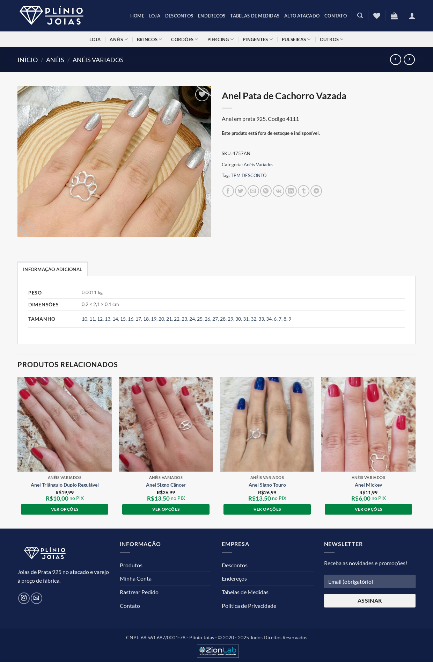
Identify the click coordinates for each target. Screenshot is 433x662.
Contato (335, 16)
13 (107, 319)
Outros (332, 39)
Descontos (179, 16)
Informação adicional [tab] (52, 269)
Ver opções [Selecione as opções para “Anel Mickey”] (368, 509)
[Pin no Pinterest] (266, 191)
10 (84, 319)
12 (100, 319)
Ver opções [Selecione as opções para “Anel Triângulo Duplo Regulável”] (64, 509)
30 (238, 319)
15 (123, 319)
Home (137, 16)
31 (246, 319)
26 (207, 319)
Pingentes (258, 39)
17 (138, 319)
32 (253, 319)
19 (153, 319)
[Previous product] (409, 59)
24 (192, 319)
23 (184, 319)
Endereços (211, 16)
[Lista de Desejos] (376, 15)
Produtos (131, 565)
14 (115, 319)
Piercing (220, 39)
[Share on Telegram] (316, 191)
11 (92, 319)
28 (223, 319)
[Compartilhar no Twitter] (241, 191)
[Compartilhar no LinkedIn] (291, 191)
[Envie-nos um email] (36, 598)
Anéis (119, 39)
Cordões (184, 39)
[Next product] (395, 59)
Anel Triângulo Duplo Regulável (65, 485)
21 (169, 319)
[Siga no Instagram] (24, 598)
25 (200, 319)
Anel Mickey (368, 485)
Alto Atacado (302, 16)
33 (261, 319)
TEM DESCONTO (248, 175)
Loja (154, 16)
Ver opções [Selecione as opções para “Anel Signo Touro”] (267, 509)
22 (176, 319)
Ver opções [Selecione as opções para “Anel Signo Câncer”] (165, 509)
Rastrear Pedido (139, 592)
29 (230, 319)
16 (130, 319)
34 (269, 319)
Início (27, 60)
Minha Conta (136, 578)
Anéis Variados (98, 60)
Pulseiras (296, 39)
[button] (360, 15)
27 (215, 319)
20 (161, 319)
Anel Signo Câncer (166, 485)
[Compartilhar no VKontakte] (278, 191)
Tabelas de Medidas (254, 16)
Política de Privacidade (249, 605)
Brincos (149, 39)
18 (146, 319)
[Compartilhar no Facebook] (228, 191)
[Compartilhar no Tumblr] (303, 191)
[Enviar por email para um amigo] (253, 191)
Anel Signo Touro (267, 485)
